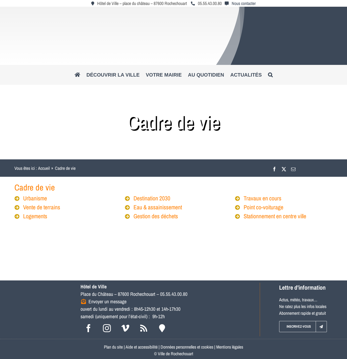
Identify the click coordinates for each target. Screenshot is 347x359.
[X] (284, 168)
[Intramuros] (162, 328)
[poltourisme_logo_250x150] (171, 232)
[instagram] (107, 328)
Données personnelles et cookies (187, 347)
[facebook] (88, 328)
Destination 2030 (147, 198)
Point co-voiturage (259, 207)
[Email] (293, 168)
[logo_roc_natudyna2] (173, 11)
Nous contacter (244, 3)
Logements (30, 216)
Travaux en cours (258, 198)
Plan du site (113, 347)
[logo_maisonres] (304, 232)
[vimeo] (125, 328)
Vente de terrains (37, 207)
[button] (270, 75)
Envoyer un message (107, 301)
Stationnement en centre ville (270, 216)
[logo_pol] (238, 232)
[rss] (144, 328)
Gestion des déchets (151, 216)
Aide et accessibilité (142, 347)
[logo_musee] (105, 232)
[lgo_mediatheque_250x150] (41, 232)
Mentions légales (229, 347)
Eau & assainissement (153, 207)
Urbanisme (30, 198)
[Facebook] (274, 168)
